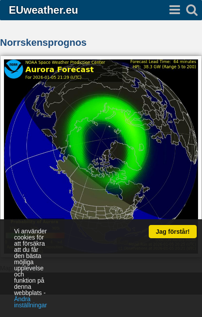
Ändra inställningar (30, 302)
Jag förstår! (173, 231)
